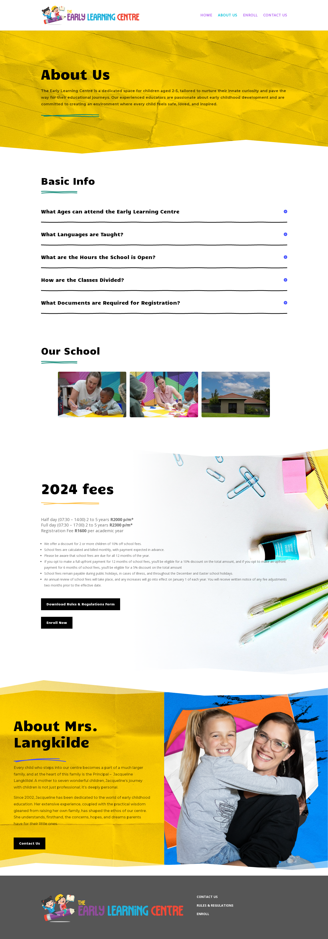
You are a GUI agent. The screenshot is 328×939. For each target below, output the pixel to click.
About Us (227, 15)
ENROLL (203, 914)
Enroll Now (56, 622)
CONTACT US (207, 897)
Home (206, 15)
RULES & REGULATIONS (215, 905)
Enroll (250, 15)
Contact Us (275, 15)
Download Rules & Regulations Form (80, 604)
